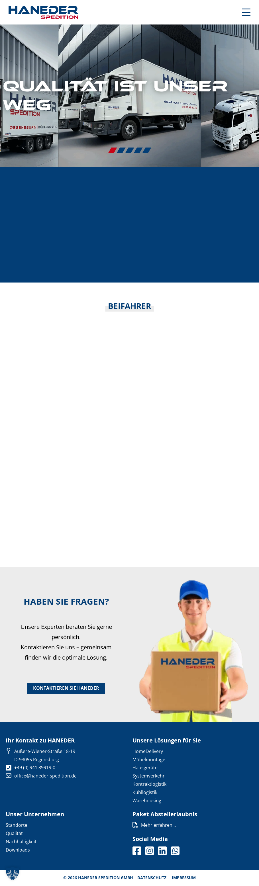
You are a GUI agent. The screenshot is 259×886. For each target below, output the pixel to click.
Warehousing (146, 800)
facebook (136, 851)
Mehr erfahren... (158, 825)
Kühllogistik (144, 792)
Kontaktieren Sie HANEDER (66, 688)
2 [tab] (121, 150)
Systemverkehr (148, 776)
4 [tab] (138, 150)
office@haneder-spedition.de (45, 776)
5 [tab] (146, 150)
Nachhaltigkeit (21, 841)
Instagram (149, 851)
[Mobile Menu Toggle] (246, 12)
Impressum (184, 878)
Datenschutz (151, 878)
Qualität (14, 833)
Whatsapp (175, 851)
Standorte (16, 825)
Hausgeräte (145, 768)
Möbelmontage (148, 759)
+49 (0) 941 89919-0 (34, 768)
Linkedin (162, 851)
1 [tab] (112, 150)
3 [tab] (129, 150)
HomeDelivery (147, 751)
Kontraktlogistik (149, 784)
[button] (12, 873)
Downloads (18, 850)
